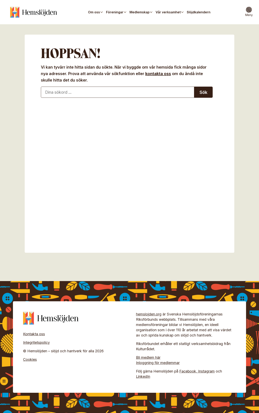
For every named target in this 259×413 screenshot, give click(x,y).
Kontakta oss (34, 334)
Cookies (30, 359)
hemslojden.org (148, 314)
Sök (203, 92)
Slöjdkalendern (198, 12)
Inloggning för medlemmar (158, 363)
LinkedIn (143, 376)
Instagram (206, 371)
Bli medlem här (148, 357)
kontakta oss (158, 73)
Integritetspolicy (36, 342)
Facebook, (188, 371)
